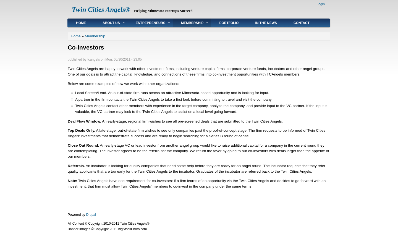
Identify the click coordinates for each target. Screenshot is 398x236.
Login (321, 4)
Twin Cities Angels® (101, 9)
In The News (266, 23)
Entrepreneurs (148, 23)
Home (81, 23)
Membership (190, 23)
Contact (302, 23)
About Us (109, 23)
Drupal (91, 215)
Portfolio (229, 23)
